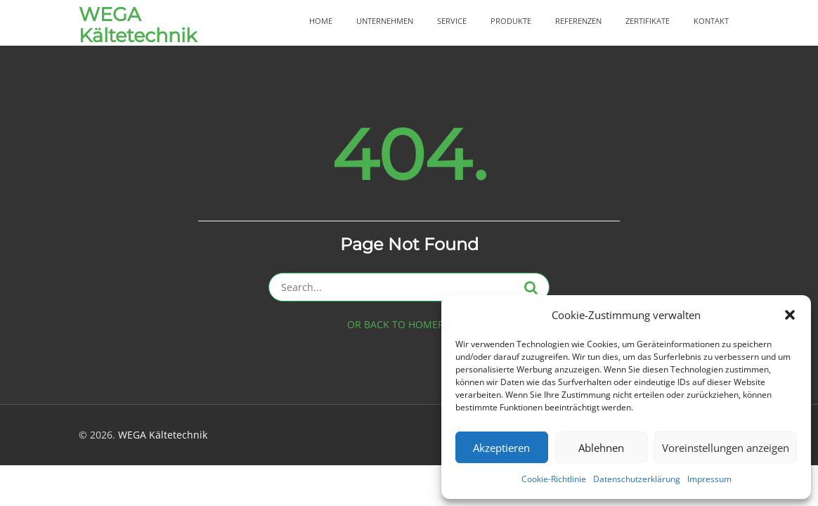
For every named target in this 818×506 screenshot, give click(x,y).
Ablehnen (601, 448)
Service (452, 20)
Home (320, 20)
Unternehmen (384, 20)
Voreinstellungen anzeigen (725, 448)
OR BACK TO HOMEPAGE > (409, 324)
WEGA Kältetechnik (138, 25)
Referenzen (578, 20)
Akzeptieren (501, 448)
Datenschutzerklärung (636, 479)
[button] (790, 315)
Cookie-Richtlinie (553, 479)
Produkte (511, 20)
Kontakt (711, 20)
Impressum (709, 479)
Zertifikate (647, 20)
